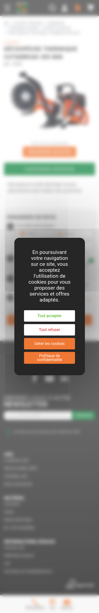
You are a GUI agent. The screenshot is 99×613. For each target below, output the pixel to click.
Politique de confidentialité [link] (49, 357)
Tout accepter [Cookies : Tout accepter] (49, 315)
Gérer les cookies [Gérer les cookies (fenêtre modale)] (49, 343)
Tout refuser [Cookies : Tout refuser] (49, 329)
